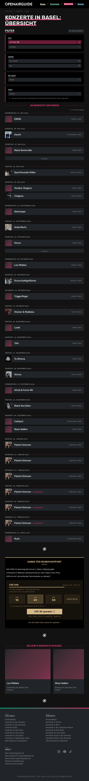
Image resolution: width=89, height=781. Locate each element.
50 (53, 654)
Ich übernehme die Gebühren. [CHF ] (27, 661)
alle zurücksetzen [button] (76, 31)
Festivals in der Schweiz (15, 778)
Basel (27, 11)
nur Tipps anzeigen (77, 110)
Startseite (9, 11)
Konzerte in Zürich (53, 778)
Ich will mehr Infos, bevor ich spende (43, 678)
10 (17, 654)
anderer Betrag (72, 654)
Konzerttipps (51, 775)
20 (35, 654)
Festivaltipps (10, 775)
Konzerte (19, 11)
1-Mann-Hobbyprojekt (44, 625)
